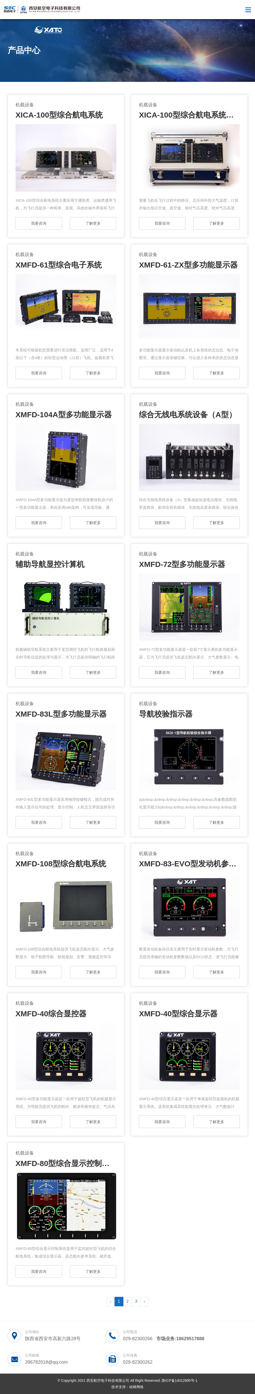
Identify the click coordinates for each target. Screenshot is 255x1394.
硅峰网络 (136, 1387)
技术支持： (120, 1387)
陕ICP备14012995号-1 (179, 1380)
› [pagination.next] (144, 1301)
